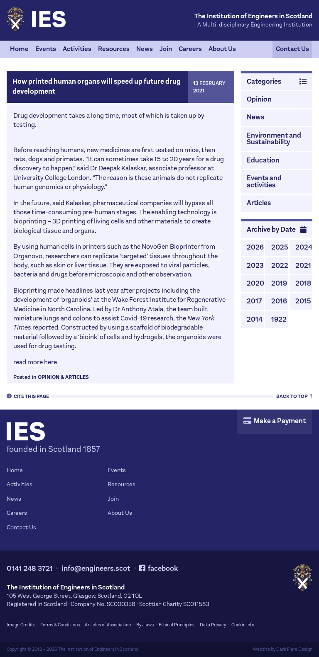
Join (166, 48)
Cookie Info (242, 625)
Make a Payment (274, 421)
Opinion (48, 377)
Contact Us (292, 48)
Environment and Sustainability (274, 139)
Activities (77, 48)
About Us (222, 48)
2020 (255, 283)
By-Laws (145, 625)
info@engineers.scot (95, 568)
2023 (255, 265)
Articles (77, 377)
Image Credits (21, 625)
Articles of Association (108, 625)
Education (263, 160)
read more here (35, 362)
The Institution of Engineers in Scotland (98, 649)
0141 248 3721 (30, 568)
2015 (303, 301)
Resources (114, 48)
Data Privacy (213, 625)
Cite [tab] (28, 396)
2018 (303, 283)
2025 (279, 247)
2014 (255, 319)
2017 (254, 301)
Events (45, 48)
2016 (279, 301)
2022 (279, 265)
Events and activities (264, 182)
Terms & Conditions (60, 625)
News (144, 48)
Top (294, 396)
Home (19, 48)
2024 (303, 247)
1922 (279, 319)
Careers (190, 48)
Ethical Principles (176, 625)
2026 (255, 247)
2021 (303, 265)
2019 (279, 283)
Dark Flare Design (294, 649)
